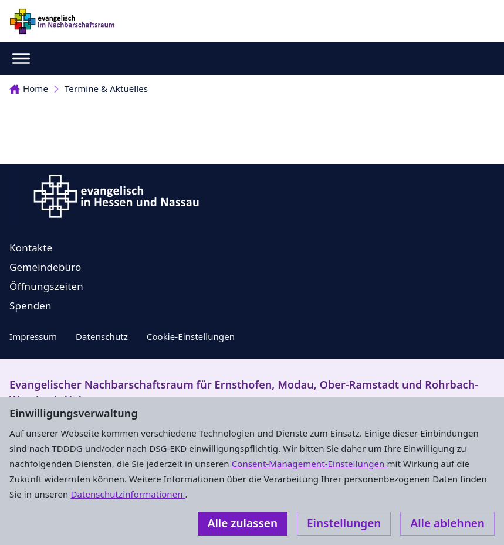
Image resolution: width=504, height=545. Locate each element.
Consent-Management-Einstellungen (309, 463)
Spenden (30, 305)
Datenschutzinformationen (127, 494)
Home (28, 88)
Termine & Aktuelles (106, 88)
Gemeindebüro (45, 267)
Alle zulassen (243, 523)
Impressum (33, 336)
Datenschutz (102, 336)
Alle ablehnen (447, 523)
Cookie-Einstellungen (191, 336)
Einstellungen (344, 523)
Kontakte (30, 247)
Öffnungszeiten (46, 286)
